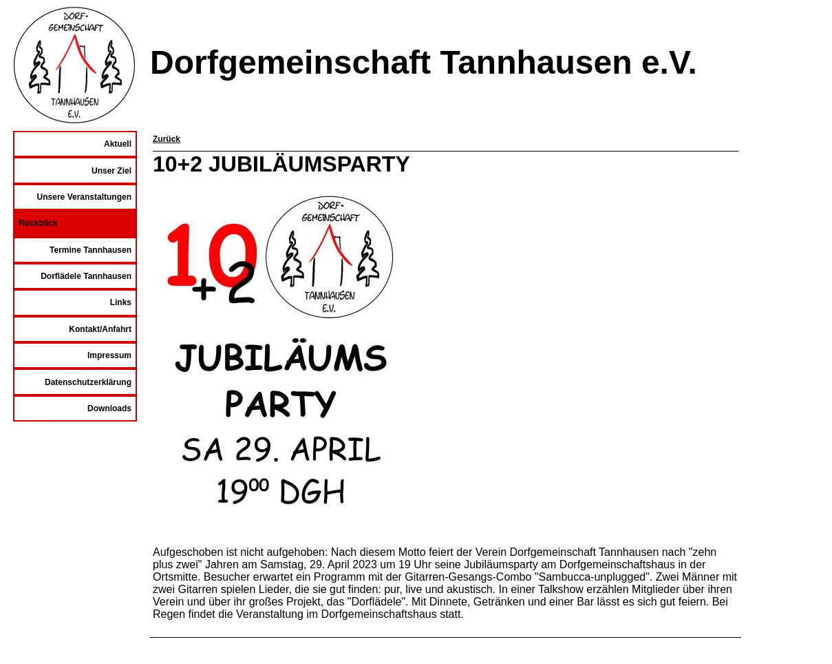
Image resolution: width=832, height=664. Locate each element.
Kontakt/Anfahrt (100, 329)
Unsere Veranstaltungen (84, 197)
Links (120, 302)
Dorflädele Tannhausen (86, 276)
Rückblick (38, 223)
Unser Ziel (111, 171)
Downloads (109, 408)
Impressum (109, 355)
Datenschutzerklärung (88, 382)
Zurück (166, 139)
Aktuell (117, 144)
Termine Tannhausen (90, 250)
